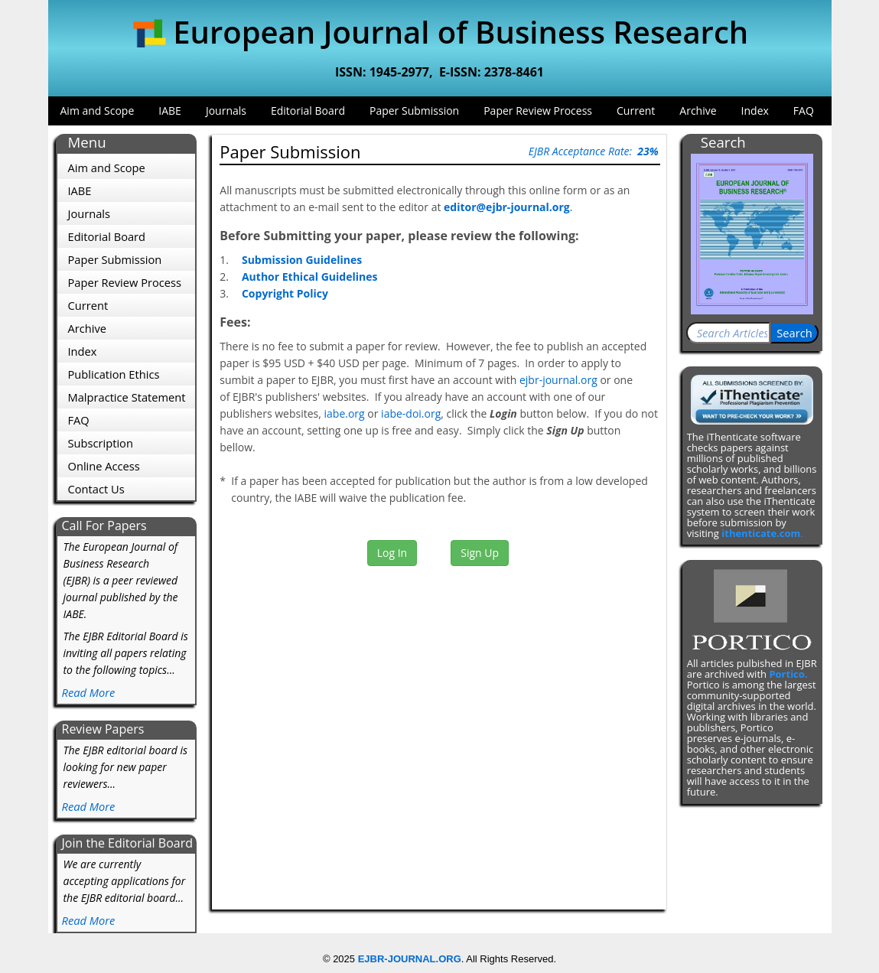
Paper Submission (414, 110)
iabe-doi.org (411, 413)
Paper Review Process (537, 110)
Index (755, 110)
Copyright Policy (285, 293)
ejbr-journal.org (558, 380)
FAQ (803, 110)
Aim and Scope (97, 110)
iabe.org (344, 413)
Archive (697, 110)
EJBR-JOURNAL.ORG (409, 959)
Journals (226, 110)
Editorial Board (308, 110)
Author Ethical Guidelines (309, 276)
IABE (169, 110)
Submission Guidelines (302, 259)
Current (636, 110)
